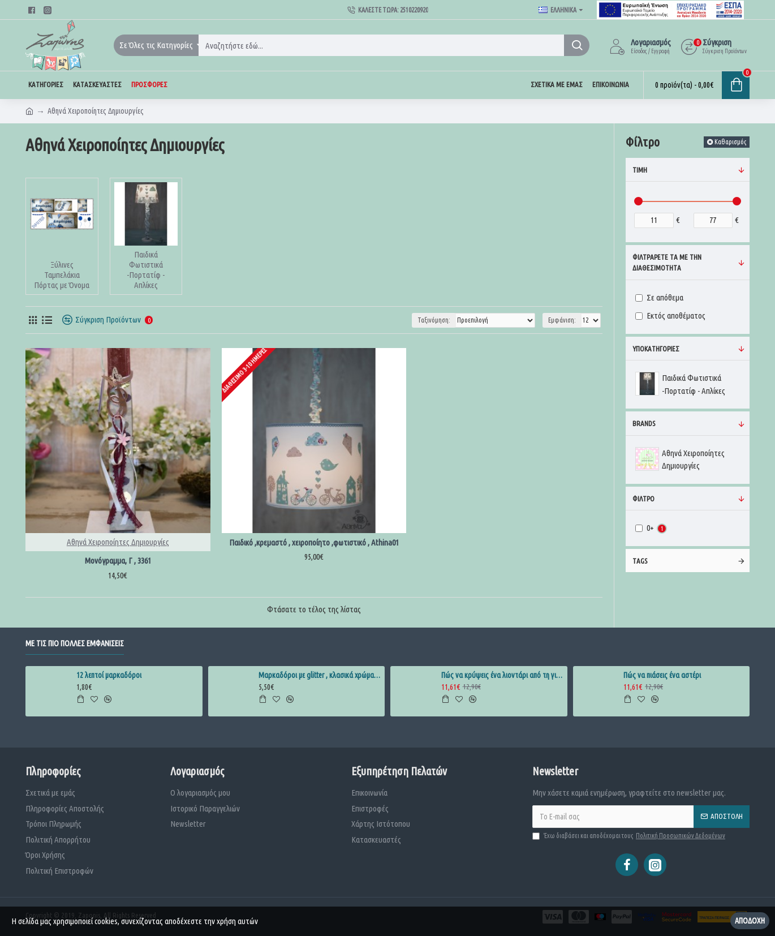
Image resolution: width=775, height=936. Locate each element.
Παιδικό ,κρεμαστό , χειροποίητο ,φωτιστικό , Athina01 (314, 542)
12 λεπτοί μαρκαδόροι (108, 675)
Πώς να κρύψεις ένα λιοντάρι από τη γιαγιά (502, 675)
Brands (643, 423)
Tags (639, 561)
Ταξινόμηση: (433, 320)
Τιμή (639, 170)
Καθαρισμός (730, 141)
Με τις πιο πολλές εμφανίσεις (74, 643)
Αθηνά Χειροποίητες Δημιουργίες (118, 542)
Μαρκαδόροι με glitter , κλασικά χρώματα (320, 675)
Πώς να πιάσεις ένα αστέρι (662, 675)
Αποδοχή (750, 920)
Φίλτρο (643, 499)
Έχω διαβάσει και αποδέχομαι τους (629, 836)
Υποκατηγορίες (655, 349)
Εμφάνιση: (562, 320)
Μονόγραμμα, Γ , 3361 (117, 560)
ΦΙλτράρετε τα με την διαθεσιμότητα (666, 262)
